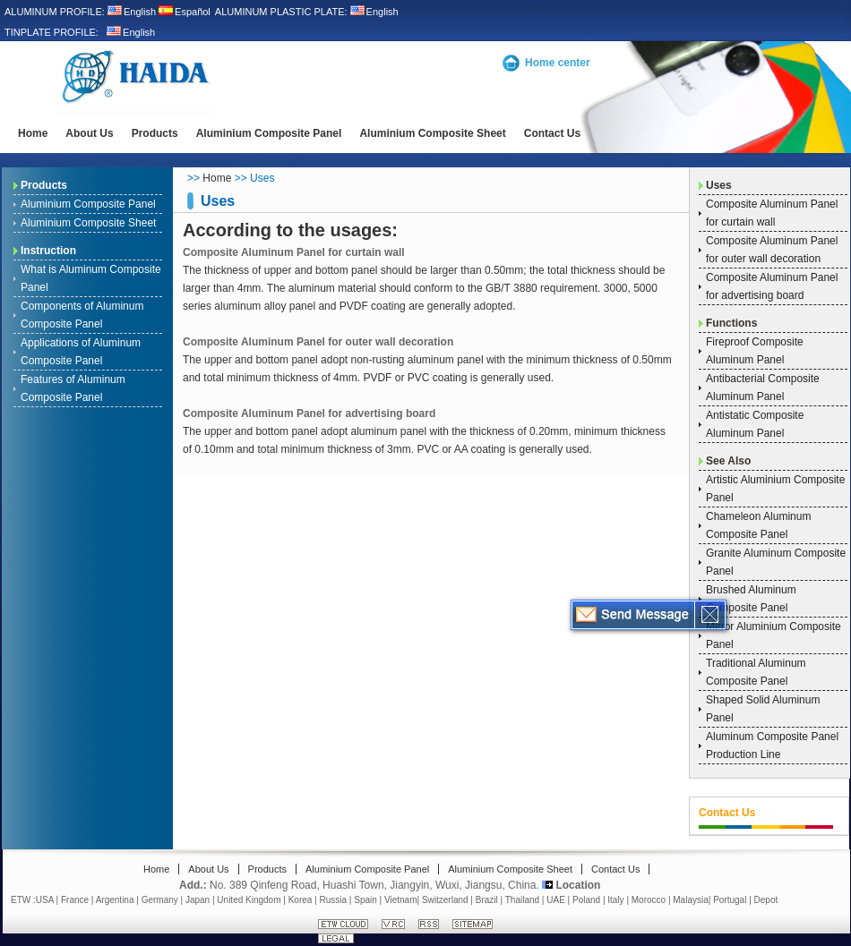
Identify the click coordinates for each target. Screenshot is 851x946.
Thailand (522, 900)
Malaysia (690, 900)
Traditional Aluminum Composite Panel (756, 672)
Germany (160, 900)
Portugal (729, 900)
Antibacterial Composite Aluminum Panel (763, 387)
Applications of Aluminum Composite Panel (81, 352)
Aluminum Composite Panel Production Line (772, 745)
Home (32, 133)
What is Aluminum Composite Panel (91, 278)
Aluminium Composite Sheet (432, 133)
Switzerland (445, 900)
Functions (731, 323)
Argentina (115, 900)
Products (155, 133)
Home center (557, 62)
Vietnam (400, 900)
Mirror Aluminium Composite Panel (773, 635)
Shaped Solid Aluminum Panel (763, 709)
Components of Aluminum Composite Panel (82, 315)
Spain (365, 900)
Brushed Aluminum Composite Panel (751, 599)
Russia (334, 900)
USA (45, 900)
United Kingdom (248, 900)
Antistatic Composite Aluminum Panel (755, 424)
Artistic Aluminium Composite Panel (775, 488)
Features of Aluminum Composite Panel (73, 388)
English (131, 11)
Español (185, 11)
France (75, 900)
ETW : (23, 900)
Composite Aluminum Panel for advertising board (309, 413)
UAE (555, 900)
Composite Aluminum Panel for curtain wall (294, 252)
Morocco (649, 900)
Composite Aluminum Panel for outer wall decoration (318, 342)
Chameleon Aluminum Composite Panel (758, 525)
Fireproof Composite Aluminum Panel (755, 351)
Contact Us (552, 133)
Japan (197, 900)
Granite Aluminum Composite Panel (776, 562)
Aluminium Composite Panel (269, 133)
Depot (766, 900)
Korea (300, 900)
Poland (586, 900)
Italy (615, 900)
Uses (719, 185)
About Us (89, 133)
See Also (728, 461)
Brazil (487, 900)
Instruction (48, 250)
